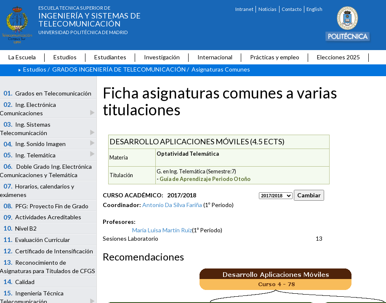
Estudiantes (110, 57)
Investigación (162, 57)
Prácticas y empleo (274, 57)
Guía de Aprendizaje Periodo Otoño (205, 179)
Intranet (244, 9)
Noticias (267, 9)
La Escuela (22, 57)
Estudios (65, 57)
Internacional (214, 57)
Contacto (291, 9)
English (314, 9)
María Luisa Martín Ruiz (162, 230)
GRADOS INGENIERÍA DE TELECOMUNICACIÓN (119, 69)
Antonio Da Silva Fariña (172, 204)
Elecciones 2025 (338, 57)
